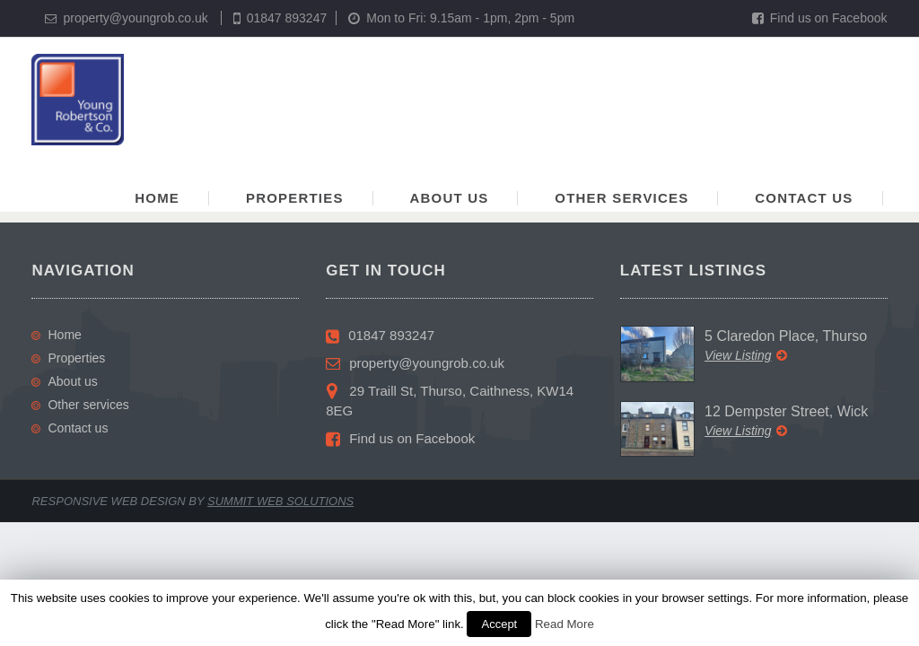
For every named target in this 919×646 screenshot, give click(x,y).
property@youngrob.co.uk (135, 18)
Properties (295, 197)
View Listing (745, 355)
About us (449, 197)
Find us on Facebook (820, 18)
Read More (564, 624)
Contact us (804, 197)
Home (157, 197)
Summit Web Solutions (280, 501)
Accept (499, 624)
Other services (621, 197)
